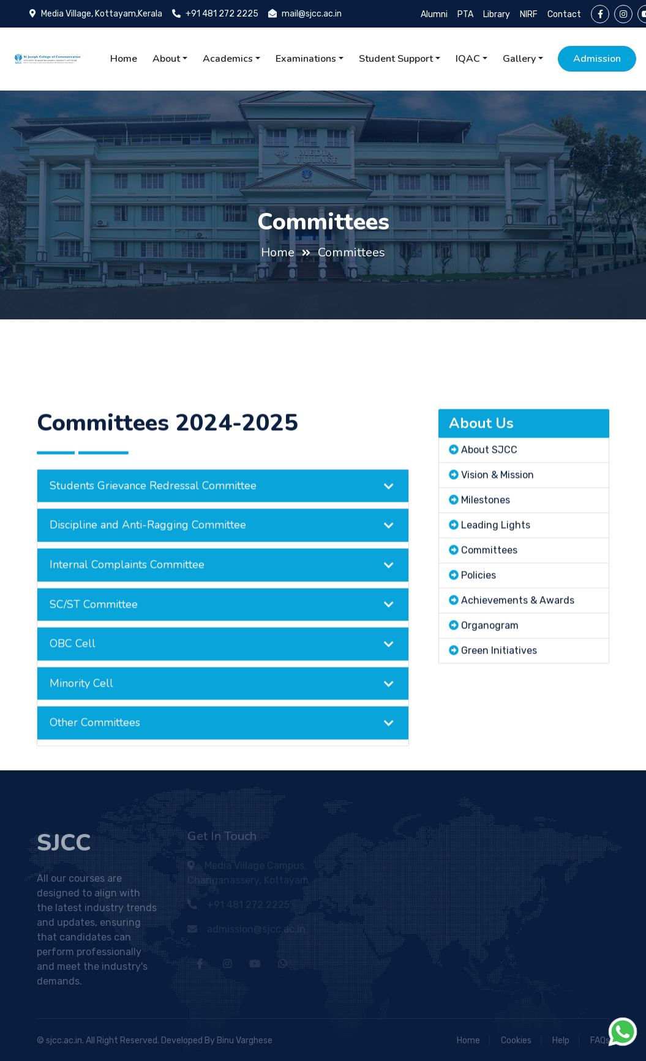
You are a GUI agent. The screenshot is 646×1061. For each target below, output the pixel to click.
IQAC (468, 58)
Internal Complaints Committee (127, 582)
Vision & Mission (497, 493)
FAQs (600, 1040)
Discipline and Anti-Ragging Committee (148, 543)
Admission (597, 58)
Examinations (306, 58)
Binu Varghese (244, 1040)
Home (123, 58)
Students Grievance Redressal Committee (153, 503)
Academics (228, 58)
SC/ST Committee (94, 622)
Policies (478, 593)
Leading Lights (495, 543)
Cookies (516, 1040)
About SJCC (489, 468)
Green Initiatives (499, 668)
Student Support (396, 58)
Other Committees (95, 741)
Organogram (490, 643)
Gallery (519, 58)
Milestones (485, 518)
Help (560, 1040)
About (166, 58)
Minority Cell (81, 701)
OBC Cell (73, 661)
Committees (351, 252)
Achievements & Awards (517, 618)
